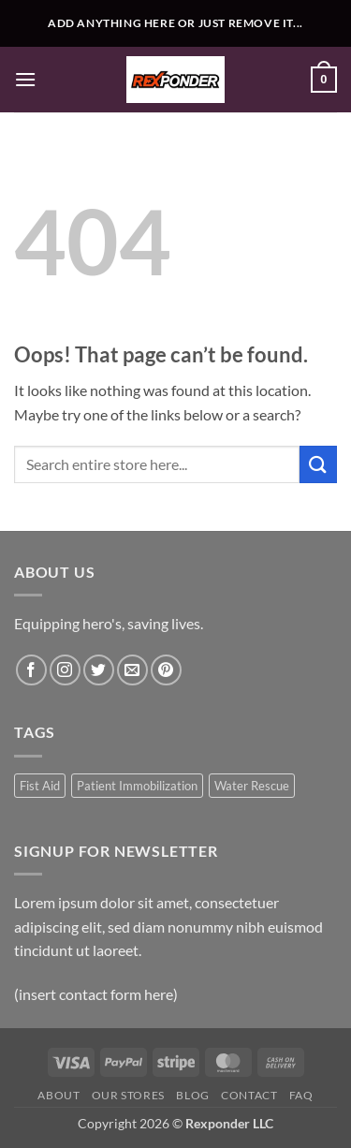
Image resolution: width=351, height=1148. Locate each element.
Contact (249, 1095)
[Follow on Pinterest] (166, 670)
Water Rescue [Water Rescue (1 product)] (251, 785)
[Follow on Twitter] (98, 670)
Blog (192, 1095)
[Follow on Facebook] (31, 670)
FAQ (301, 1095)
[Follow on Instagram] (65, 670)
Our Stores (128, 1095)
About (58, 1095)
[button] (25, 79)
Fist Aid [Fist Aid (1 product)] (40, 785)
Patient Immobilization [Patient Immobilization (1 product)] (137, 785)
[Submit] (318, 464)
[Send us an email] (132, 670)
